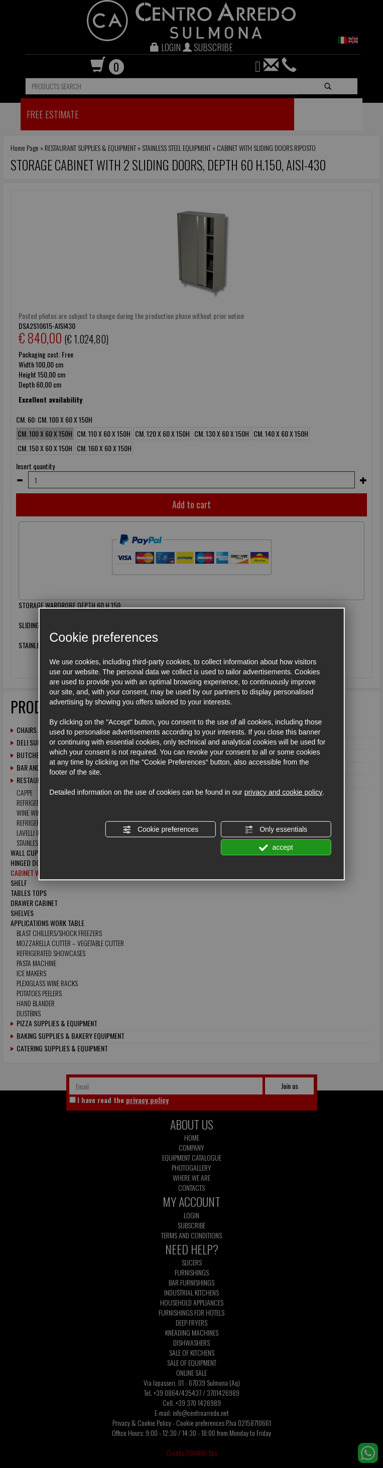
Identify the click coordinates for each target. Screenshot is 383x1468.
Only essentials (275, 829)
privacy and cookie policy (283, 792)
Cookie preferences (160, 829)
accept (276, 847)
